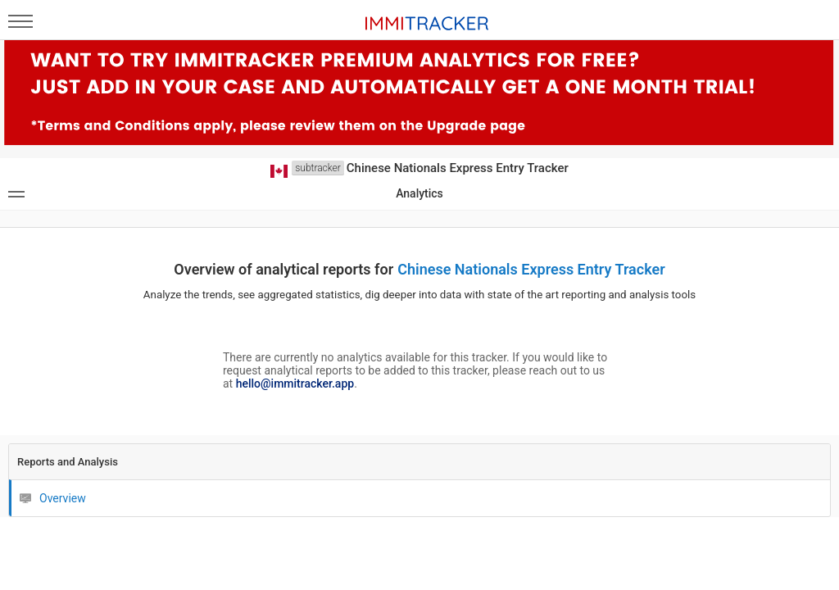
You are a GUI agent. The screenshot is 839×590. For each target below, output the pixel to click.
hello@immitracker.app (295, 383)
